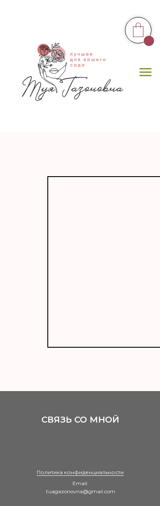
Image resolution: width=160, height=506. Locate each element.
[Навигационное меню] (145, 72)
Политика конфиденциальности (80, 472)
